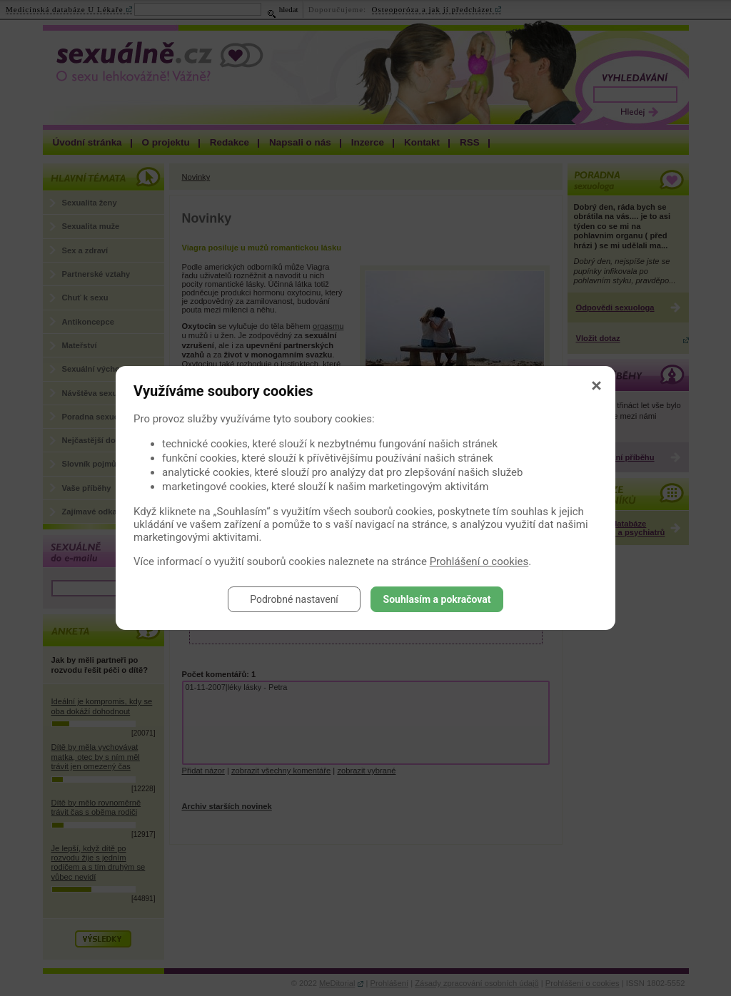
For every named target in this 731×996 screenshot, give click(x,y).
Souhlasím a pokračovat (437, 599)
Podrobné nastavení (294, 599)
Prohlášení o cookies (479, 561)
